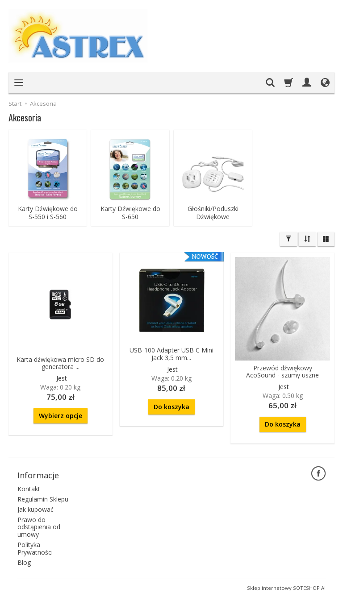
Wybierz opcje (60, 415)
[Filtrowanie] (288, 239)
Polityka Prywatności (35, 548)
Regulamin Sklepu (42, 499)
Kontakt (28, 489)
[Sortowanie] (307, 239)
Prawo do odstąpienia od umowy (38, 527)
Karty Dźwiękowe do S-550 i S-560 (48, 213)
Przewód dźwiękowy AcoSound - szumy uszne (282, 372)
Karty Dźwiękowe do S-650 (130, 213)
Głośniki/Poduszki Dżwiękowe (213, 213)
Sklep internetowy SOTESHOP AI (286, 588)
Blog (24, 562)
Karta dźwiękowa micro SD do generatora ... (60, 363)
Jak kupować (35, 509)
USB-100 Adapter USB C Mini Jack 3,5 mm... (171, 354)
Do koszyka (171, 406)
